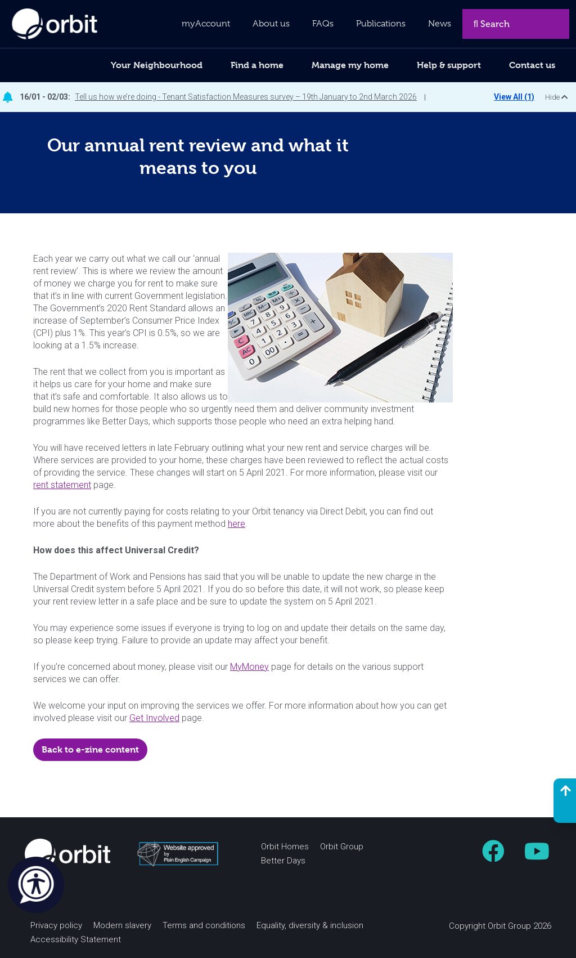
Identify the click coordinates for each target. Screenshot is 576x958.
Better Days (283, 861)
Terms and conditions (204, 925)
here (236, 523)
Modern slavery (122, 925)
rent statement (62, 485)
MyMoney (249, 666)
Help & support (449, 65)
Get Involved (154, 718)
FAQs (323, 24)
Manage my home (350, 65)
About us (271, 24)
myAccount (206, 24)
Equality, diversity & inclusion (309, 925)
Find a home (257, 65)
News (439, 24)
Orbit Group (341, 846)
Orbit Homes (285, 846)
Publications (381, 24)
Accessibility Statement (75, 939)
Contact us (532, 65)
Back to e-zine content (90, 749)
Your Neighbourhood (156, 65)
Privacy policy (56, 925)
